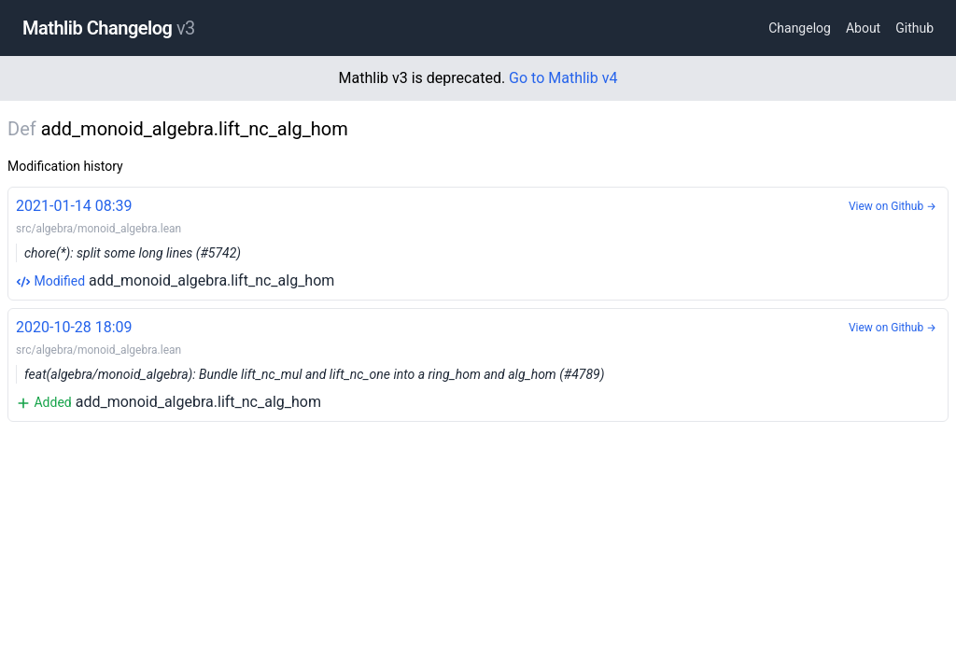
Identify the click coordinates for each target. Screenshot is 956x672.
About (863, 28)
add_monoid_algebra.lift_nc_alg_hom (478, 242)
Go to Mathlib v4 (563, 78)
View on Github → (892, 206)
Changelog (799, 28)
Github (914, 28)
